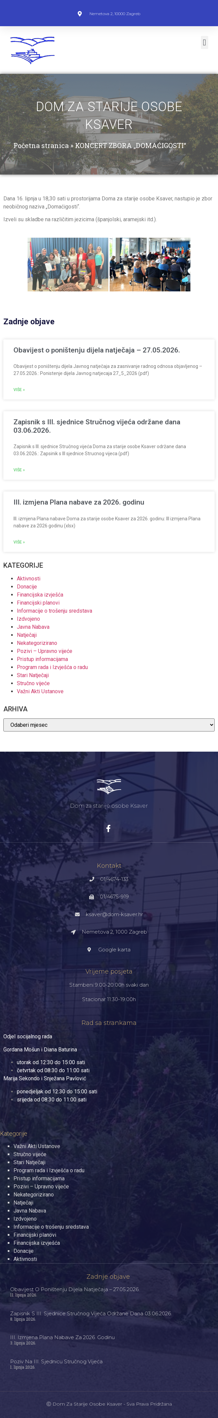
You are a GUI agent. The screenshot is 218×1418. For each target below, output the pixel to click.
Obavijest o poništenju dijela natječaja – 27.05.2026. (96, 350)
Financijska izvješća (40, 595)
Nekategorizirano (37, 643)
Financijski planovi (38, 603)
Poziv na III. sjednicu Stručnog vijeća (56, 1361)
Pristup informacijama (42, 659)
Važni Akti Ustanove (40, 691)
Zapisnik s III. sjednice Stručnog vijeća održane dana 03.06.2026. (91, 1313)
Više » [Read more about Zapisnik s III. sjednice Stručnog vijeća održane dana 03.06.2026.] (19, 470)
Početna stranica (41, 145)
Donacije (27, 586)
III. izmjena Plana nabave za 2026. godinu (78, 502)
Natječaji (27, 635)
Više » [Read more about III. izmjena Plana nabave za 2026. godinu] (19, 542)
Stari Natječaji (33, 675)
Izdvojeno (28, 619)
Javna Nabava (33, 627)
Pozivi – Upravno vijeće (44, 651)
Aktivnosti (28, 578)
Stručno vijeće (33, 683)
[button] (205, 42)
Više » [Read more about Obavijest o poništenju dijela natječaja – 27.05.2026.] (19, 389)
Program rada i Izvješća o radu (52, 667)
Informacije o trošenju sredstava (54, 611)
